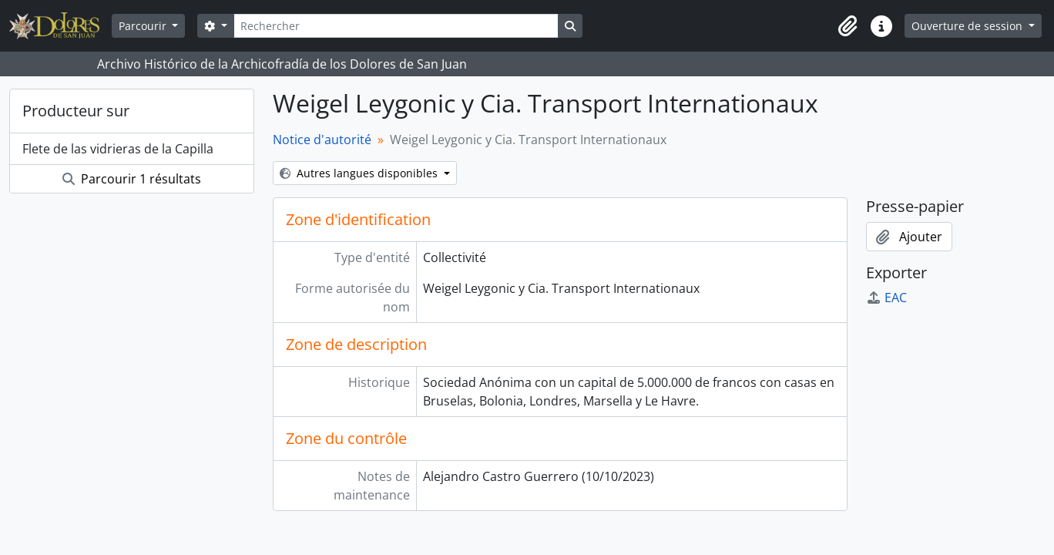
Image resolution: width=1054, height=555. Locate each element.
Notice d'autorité (322, 139)
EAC (886, 297)
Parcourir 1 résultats (131, 178)
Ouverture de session (968, 25)
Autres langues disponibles (360, 173)
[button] (847, 26)
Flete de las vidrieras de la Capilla (117, 148)
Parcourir (144, 25)
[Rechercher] (396, 26)
